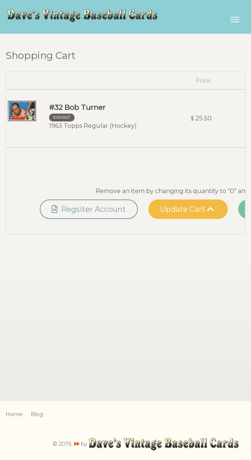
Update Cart (187, 209)
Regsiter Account (89, 209)
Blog (37, 414)
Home (14, 414)
